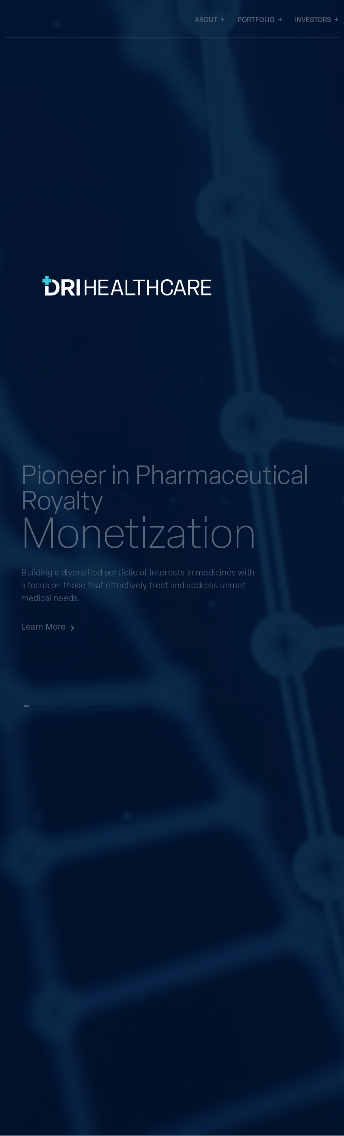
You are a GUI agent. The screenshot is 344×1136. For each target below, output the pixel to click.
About (210, 20)
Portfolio (260, 20)
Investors (317, 20)
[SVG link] (154, 385)
